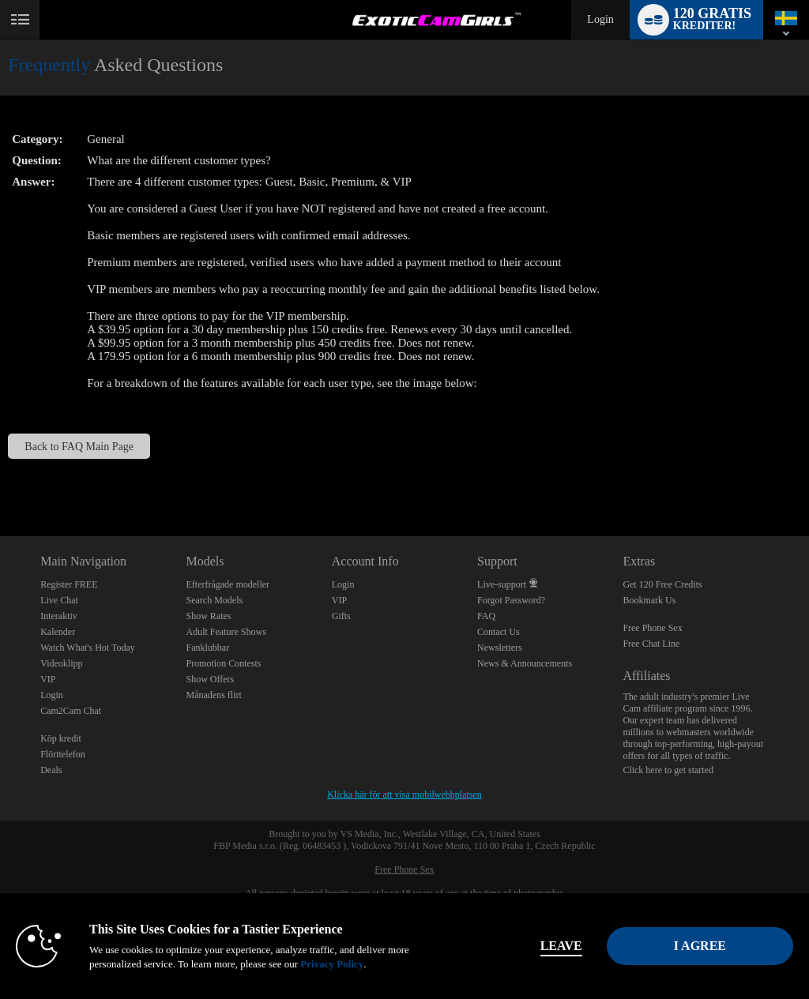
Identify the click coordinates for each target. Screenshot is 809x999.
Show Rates (208, 616)
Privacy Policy (331, 964)
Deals (51, 770)
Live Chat (59, 600)
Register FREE (68, 584)
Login (600, 19)
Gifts (341, 616)
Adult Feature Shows (225, 631)
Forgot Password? (511, 600)
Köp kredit (60, 738)
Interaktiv (58, 616)
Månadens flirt (213, 694)
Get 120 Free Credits (662, 584)
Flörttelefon (62, 754)
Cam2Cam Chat (70, 710)
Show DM (0, 477)
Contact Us (498, 631)
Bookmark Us (649, 600)
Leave (561, 945)
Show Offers (210, 679)
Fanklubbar (207, 647)
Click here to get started (668, 770)
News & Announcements (524, 663)
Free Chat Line (651, 643)
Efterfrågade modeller (227, 584)
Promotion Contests (223, 663)
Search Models (214, 600)
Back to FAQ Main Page (79, 446)
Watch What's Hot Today (87, 647)
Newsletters (499, 647)
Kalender (57, 631)
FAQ (486, 616)
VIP (47, 679)
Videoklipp (61, 663)
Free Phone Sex (652, 627)
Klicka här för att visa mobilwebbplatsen (404, 794)
